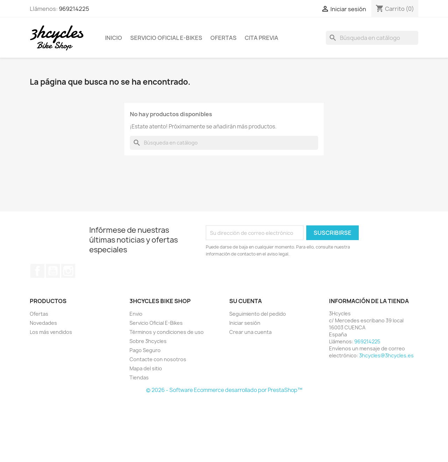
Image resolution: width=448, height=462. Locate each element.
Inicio (113, 38)
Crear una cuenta (250, 332)
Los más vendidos (51, 332)
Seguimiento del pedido (257, 313)
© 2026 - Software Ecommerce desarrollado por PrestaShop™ (224, 390)
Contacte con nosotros (158, 359)
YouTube (53, 271)
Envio (136, 313)
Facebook (37, 271)
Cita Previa (261, 38)
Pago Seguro (145, 350)
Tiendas (139, 377)
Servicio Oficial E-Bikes (166, 38)
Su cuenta (245, 301)
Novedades (43, 323)
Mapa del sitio (146, 368)
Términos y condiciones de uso (167, 332)
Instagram (68, 271)
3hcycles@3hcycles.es (386, 355)
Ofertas (223, 38)
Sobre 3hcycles (148, 341)
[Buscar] (372, 38)
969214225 (74, 9)
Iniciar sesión (244, 323)
